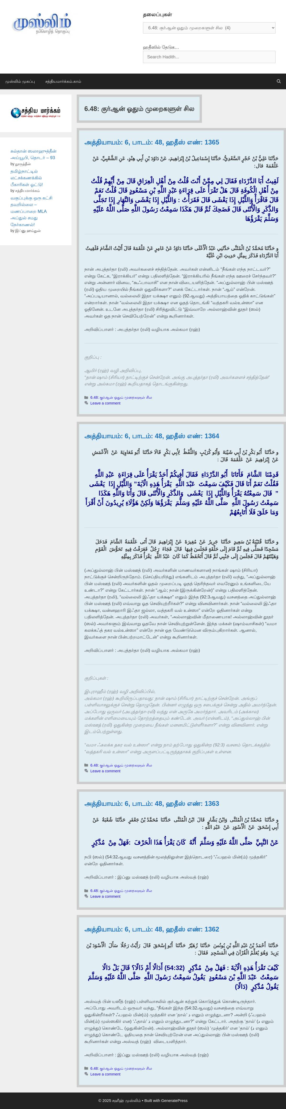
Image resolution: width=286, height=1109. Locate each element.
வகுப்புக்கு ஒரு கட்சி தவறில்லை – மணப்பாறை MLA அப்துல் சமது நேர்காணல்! (31, 211)
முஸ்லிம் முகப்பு (20, 81)
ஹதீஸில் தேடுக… (161, 47)
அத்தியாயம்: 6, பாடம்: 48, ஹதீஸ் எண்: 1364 (151, 436)
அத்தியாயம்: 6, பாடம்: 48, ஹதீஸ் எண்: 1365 (151, 142)
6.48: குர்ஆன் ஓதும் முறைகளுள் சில (121, 397)
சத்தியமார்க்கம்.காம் (63, 81)
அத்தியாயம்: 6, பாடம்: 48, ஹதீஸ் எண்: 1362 (151, 929)
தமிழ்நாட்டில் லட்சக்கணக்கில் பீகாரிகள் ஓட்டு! (26, 178)
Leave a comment (105, 403)
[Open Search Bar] (279, 81)
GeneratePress (174, 1100)
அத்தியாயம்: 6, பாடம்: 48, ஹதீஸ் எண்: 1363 (151, 803)
